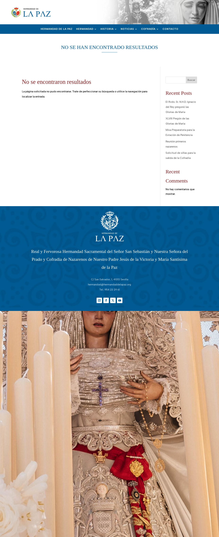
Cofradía (148, 29)
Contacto (170, 29)
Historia (107, 29)
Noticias (127, 29)
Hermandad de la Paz (56, 29)
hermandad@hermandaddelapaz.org (109, 284)
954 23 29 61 (112, 289)
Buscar (191, 80)
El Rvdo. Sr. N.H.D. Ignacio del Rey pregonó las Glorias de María (181, 107)
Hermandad (84, 29)
